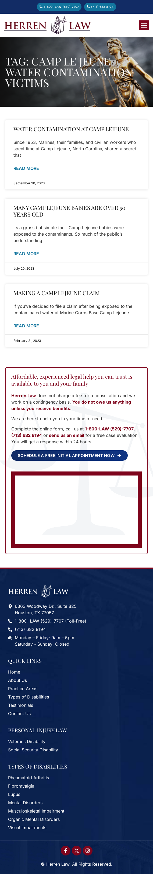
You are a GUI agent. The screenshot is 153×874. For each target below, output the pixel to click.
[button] (144, 25)
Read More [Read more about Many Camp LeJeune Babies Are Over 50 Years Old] (26, 253)
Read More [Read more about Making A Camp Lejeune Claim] (26, 325)
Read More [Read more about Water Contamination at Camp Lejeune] (26, 168)
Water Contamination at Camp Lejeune (71, 129)
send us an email (66, 435)
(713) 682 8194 (26, 435)
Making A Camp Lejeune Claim (56, 293)
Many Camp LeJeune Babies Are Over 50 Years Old (69, 211)
